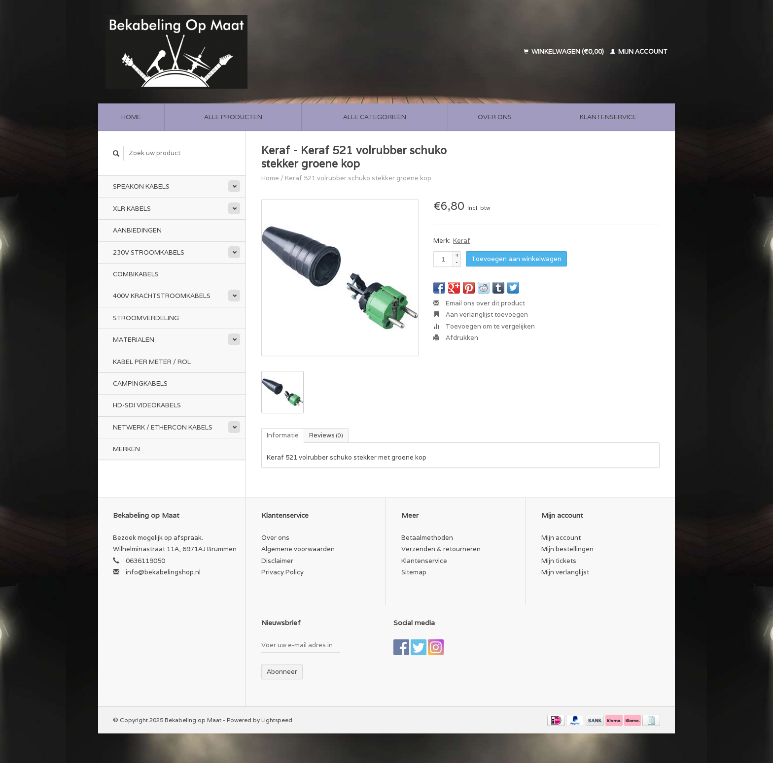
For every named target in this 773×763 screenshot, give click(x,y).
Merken (126, 449)
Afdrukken (455, 337)
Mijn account (639, 51)
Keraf (461, 240)
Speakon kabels (141, 186)
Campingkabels (140, 383)
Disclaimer (277, 561)
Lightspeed (276, 720)
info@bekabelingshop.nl (163, 572)
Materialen (133, 339)
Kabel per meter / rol (152, 362)
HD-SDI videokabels (147, 405)
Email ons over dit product (479, 303)
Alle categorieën (374, 117)
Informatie (283, 435)
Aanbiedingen (137, 230)
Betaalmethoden (427, 537)
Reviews (326, 435)
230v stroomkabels (148, 252)
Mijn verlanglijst (565, 572)
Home (131, 117)
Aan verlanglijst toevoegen (480, 314)
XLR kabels (132, 208)
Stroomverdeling (146, 318)
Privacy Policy (282, 572)
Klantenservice (608, 117)
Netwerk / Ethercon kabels (162, 427)
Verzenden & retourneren (441, 549)
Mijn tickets (558, 561)
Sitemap (413, 572)
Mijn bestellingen (567, 549)
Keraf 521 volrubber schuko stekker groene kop (358, 178)
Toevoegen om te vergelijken (484, 326)
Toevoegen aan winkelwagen (516, 259)
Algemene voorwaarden (298, 549)
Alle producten (233, 117)
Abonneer (282, 671)
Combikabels (136, 274)
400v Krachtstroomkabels (162, 296)
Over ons (495, 117)
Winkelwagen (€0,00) (564, 51)
